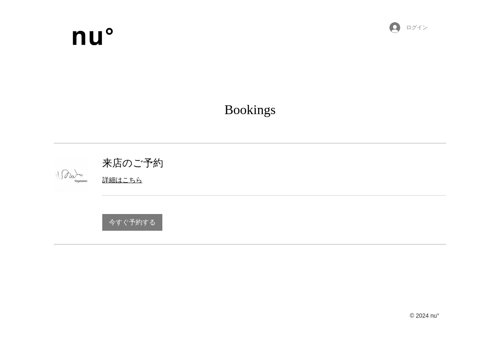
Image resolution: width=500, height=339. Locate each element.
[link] (274, 163)
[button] (132, 222)
